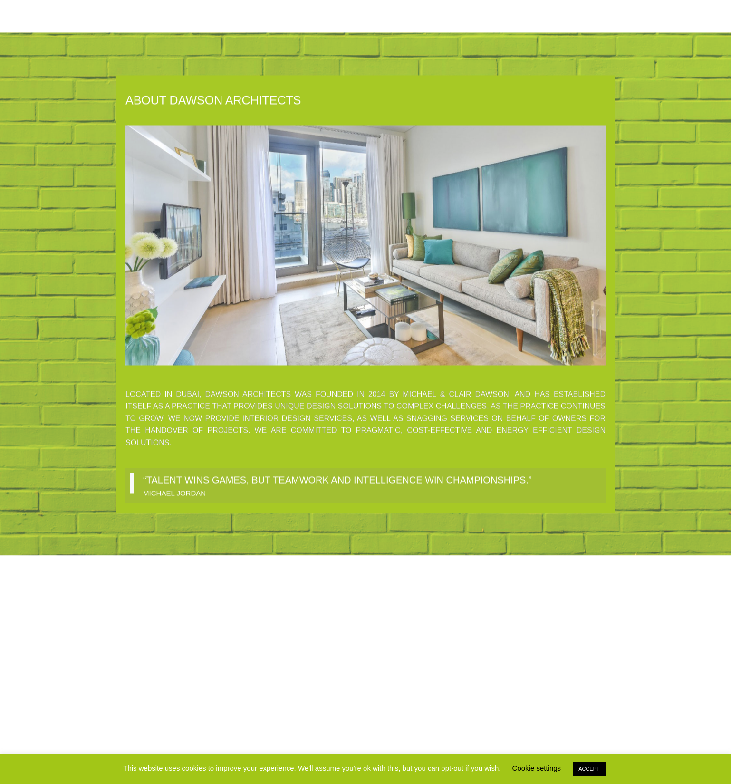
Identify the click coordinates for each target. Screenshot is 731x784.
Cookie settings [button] (536, 768)
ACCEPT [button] (589, 769)
